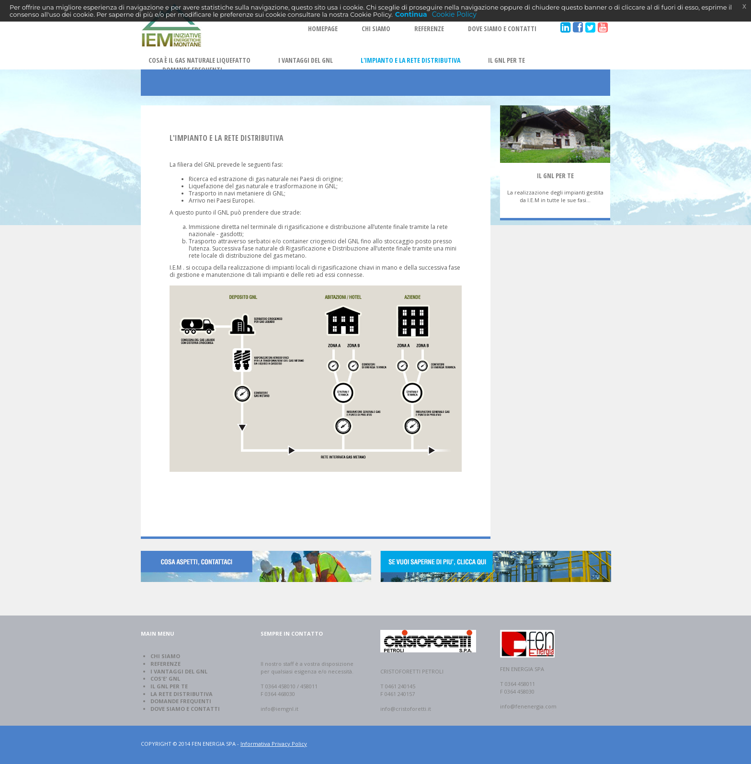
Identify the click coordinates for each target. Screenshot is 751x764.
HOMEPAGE (323, 28)
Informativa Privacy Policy (273, 743)
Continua (411, 14)
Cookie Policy (454, 14)
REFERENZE (429, 28)
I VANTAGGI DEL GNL (305, 60)
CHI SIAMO (376, 28)
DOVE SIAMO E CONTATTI (502, 28)
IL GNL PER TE (506, 60)
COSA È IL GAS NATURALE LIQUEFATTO (199, 60)
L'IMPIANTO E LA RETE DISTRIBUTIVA (410, 60)
